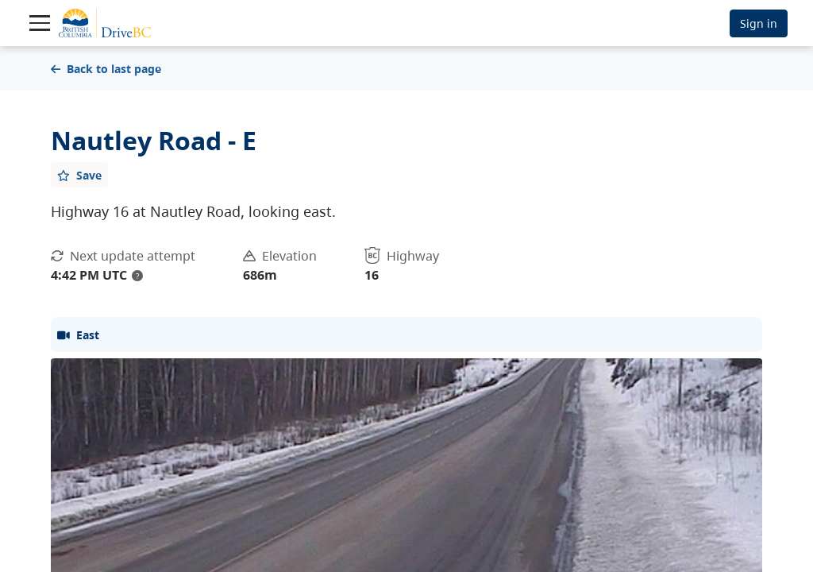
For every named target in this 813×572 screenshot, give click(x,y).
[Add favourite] (79, 174)
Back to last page (106, 68)
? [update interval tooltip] (137, 275)
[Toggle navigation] (40, 23)
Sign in (758, 23)
